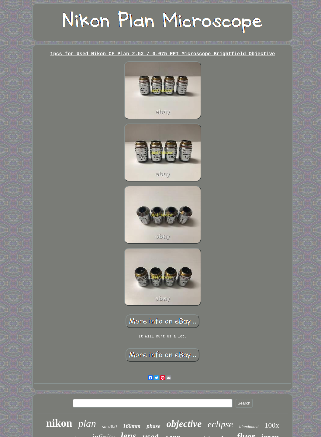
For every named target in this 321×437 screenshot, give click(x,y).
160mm (131, 426)
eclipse (220, 424)
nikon (59, 423)
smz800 (109, 426)
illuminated (248, 427)
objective (184, 423)
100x (271, 425)
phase (153, 426)
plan (87, 423)
